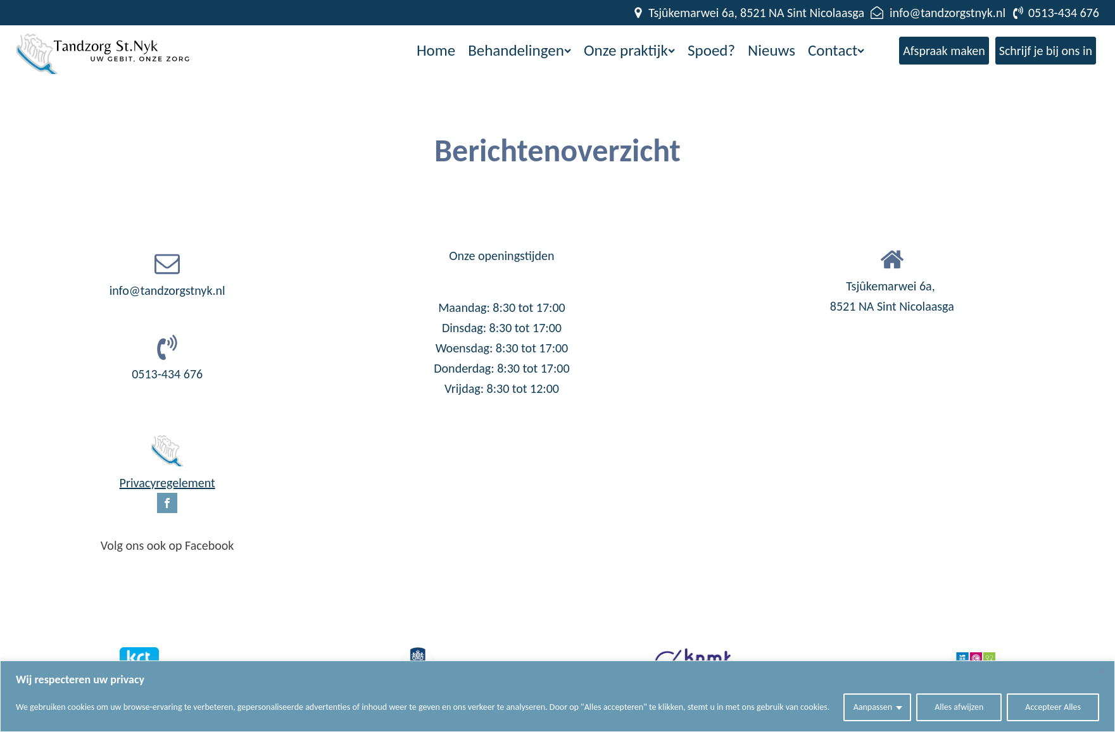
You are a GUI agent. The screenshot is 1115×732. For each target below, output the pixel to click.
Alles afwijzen (959, 707)
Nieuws (771, 50)
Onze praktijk (629, 50)
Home (436, 50)
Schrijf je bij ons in (1045, 50)
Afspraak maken (944, 50)
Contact (836, 50)
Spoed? (711, 50)
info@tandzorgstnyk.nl (167, 290)
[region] (557, 696)
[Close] (1101, 671)
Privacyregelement (167, 482)
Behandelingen (519, 50)
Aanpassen (873, 707)
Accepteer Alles (1053, 707)
